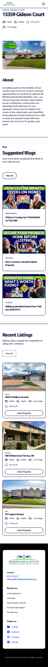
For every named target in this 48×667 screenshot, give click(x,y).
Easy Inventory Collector (16, 603)
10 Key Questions (14, 593)
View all (9, 176)
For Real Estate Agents (16, 608)
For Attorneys (12, 612)
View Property (24, 413)
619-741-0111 (12, 576)
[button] (43, 4)
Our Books (11, 598)
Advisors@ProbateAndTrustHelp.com (22, 579)
